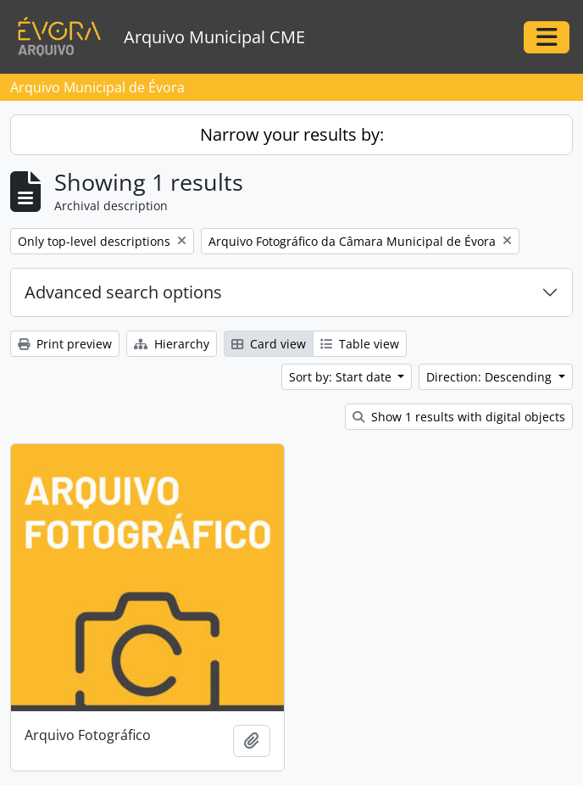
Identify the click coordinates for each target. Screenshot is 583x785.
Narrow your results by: (292, 134)
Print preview (65, 344)
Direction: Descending (490, 377)
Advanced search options (123, 292)
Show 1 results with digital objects (459, 417)
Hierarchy (171, 344)
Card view (268, 344)
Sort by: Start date (342, 377)
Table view (359, 344)
